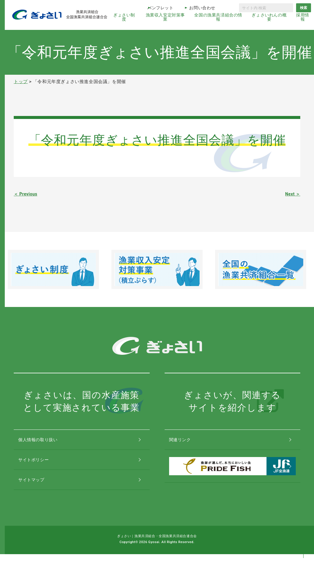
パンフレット (160, 7)
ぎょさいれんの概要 (269, 17)
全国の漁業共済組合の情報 (218, 17)
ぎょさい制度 (124, 17)
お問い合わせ (202, 7)
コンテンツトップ (303, 541)
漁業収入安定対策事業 (165, 17)
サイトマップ (38, 493)
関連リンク (186, 442)
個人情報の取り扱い (45, 442)
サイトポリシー (40, 467)
